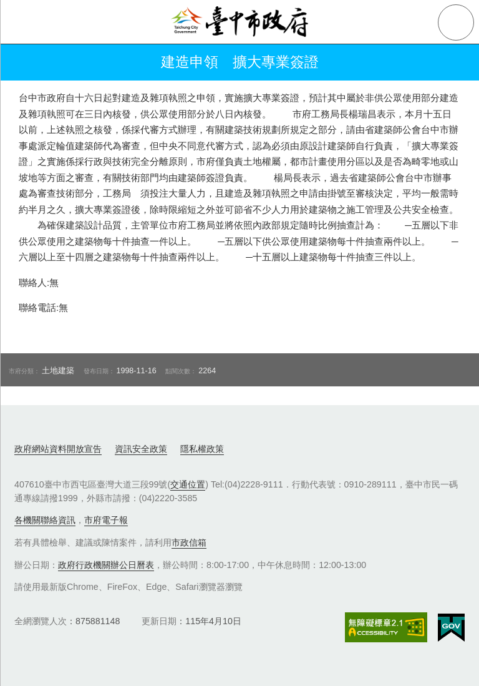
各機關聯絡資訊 (44, 520)
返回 (26, 62)
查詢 (456, 22)
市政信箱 (189, 542)
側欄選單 (22, 22)
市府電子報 (106, 520)
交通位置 (187, 484)
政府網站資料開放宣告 (58, 449)
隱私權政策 (202, 449)
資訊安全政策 (141, 449)
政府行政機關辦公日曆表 (106, 565)
